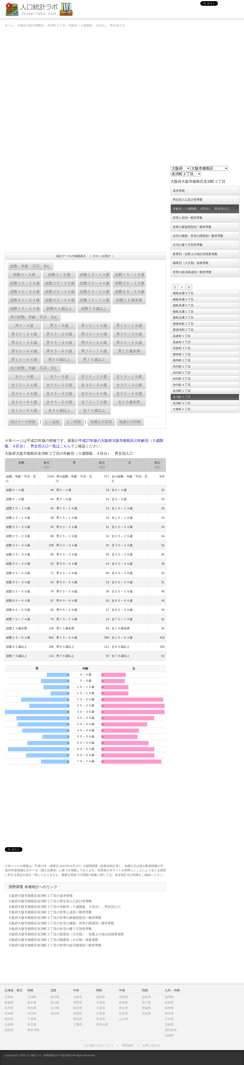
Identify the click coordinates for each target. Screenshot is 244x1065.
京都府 (100, 1002)
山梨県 (77, 997)
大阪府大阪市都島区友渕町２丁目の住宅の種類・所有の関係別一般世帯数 (61, 923)
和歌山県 (102, 1024)
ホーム (9, 25)
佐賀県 (169, 1002)
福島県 (9, 1030)
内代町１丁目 (182, 366)
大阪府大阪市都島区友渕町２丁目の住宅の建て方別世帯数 (50, 928)
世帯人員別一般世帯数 (188, 217)
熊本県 (169, 1013)
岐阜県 (77, 1008)
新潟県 (54, 997)
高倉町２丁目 (182, 342)
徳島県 (146, 997)
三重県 (77, 1024)
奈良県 (100, 1019)
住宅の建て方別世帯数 (188, 245)
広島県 (123, 1013)
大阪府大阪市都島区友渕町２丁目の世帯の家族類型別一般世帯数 (54, 917)
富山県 (54, 1002)
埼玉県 (31, 1013)
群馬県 (31, 1008)
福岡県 (169, 997)
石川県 (54, 1008)
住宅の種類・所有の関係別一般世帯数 (198, 236)
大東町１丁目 (182, 409)
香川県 (146, 1002)
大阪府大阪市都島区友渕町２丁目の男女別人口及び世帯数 (50, 901)
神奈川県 (33, 1030)
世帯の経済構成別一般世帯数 (192, 272)
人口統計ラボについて (99, 1045)
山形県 (9, 1024)
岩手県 (9, 1008)
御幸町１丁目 (182, 354)
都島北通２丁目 (183, 317)
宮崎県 (169, 1024)
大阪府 (100, 1008)
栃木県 (31, 1002)
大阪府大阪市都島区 (30, 25)
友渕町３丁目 (182, 403)
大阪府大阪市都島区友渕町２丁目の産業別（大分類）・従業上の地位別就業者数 (66, 934)
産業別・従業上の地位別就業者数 (195, 254)
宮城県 (9, 1013)
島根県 (123, 1002)
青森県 (9, 1002)
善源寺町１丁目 (183, 323)
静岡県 (77, 1013)
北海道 (9, 997)
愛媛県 (146, 1008)
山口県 (123, 1019)
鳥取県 (123, 997)
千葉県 (31, 1019)
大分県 (169, 1019)
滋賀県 (100, 997)
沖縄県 (169, 1035)
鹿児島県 (171, 1030)
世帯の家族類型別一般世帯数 (192, 227)
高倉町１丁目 (182, 336)
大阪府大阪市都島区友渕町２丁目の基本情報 (40, 895)
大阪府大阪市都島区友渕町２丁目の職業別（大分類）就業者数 (53, 940)
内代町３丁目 (182, 378)
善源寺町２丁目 (183, 329)
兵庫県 (100, 1013)
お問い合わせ (151, 1045)
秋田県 (9, 1019)
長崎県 (169, 1008)
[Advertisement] (85, 216)
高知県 (146, 1013)
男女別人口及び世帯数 (188, 199)
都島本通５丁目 (183, 305)
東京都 (31, 1024)
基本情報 (179, 190)
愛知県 (77, 1019)
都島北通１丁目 (183, 311)
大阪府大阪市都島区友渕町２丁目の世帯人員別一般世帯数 (50, 912)
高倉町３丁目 (182, 348)
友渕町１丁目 (182, 390)
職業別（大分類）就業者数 (191, 263)
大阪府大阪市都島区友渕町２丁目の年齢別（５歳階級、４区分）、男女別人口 (64, 906)
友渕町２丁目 (56, 25)
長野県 (77, 1002)
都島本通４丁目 (183, 299)
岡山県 (123, 1008)
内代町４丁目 (182, 385)
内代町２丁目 (182, 372)
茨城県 (31, 997)
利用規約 (128, 1045)
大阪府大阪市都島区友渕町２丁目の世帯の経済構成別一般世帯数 (54, 945)
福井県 (54, 1013)
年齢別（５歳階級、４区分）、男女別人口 (96, 25)
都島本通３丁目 (183, 293)
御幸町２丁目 (182, 360)
